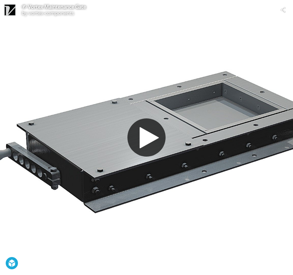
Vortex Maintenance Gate (57, 6)
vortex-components (51, 13)
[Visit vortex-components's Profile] (10, 10)
